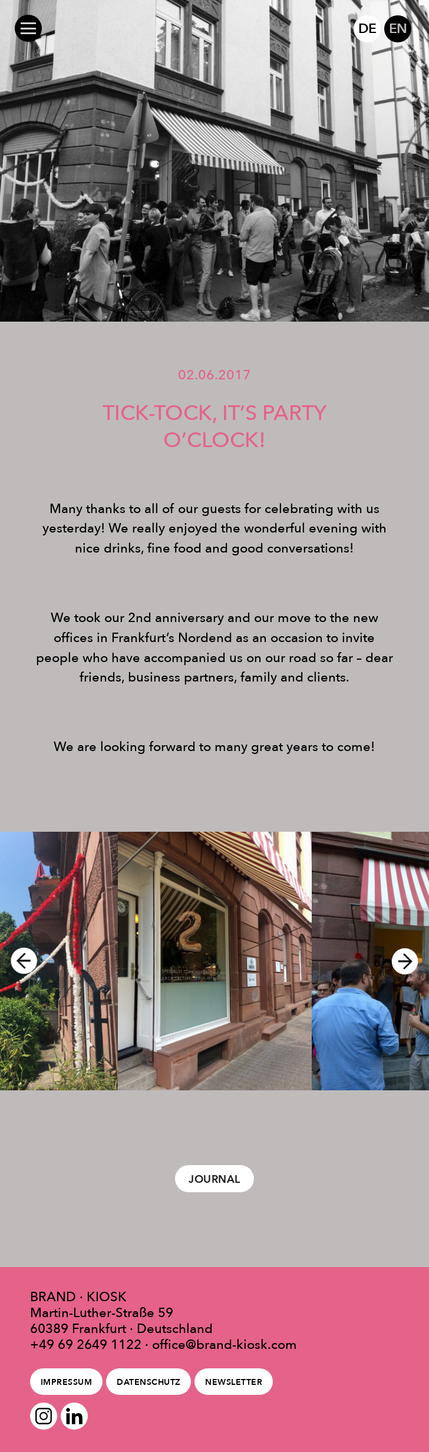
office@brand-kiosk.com (224, 1344)
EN (397, 28)
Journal (214, 1179)
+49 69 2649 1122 (85, 1344)
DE (366, 28)
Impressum (67, 1382)
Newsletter (233, 1382)
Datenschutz (149, 1382)
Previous (19, 961)
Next (410, 961)
